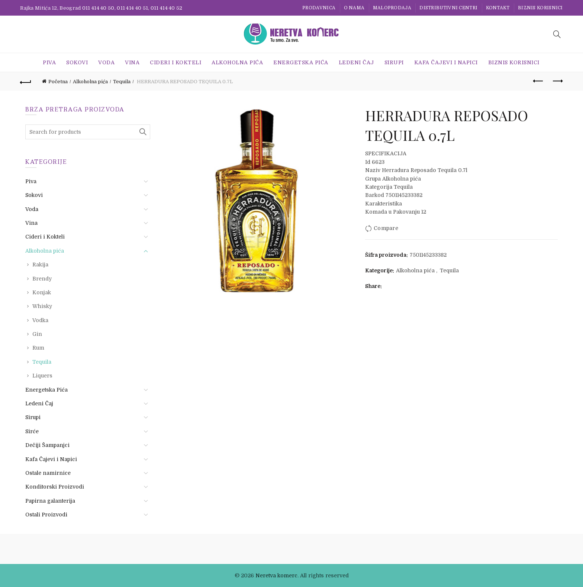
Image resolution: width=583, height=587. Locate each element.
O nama (354, 7)
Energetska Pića (300, 62)
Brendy (42, 279)
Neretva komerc (276, 575)
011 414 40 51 (132, 8)
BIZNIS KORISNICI (540, 7)
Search (142, 131)
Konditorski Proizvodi (54, 487)
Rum (38, 348)
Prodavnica (318, 7)
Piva (49, 62)
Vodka (40, 320)
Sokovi (77, 62)
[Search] (557, 34)
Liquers (42, 376)
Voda (106, 62)
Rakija (40, 264)
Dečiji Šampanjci (47, 445)
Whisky (42, 306)
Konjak (41, 292)
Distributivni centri (448, 7)
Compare (386, 228)
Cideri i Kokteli (175, 62)
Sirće (32, 431)
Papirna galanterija (50, 501)
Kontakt (498, 7)
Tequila (122, 81)
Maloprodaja (392, 7)
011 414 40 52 (167, 8)
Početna (58, 81)
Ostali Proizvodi (46, 515)
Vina (132, 62)
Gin (37, 334)
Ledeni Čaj (356, 62)
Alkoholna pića (237, 62)
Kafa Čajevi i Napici (446, 62)
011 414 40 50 (98, 8)
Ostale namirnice (48, 473)
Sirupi (394, 62)
